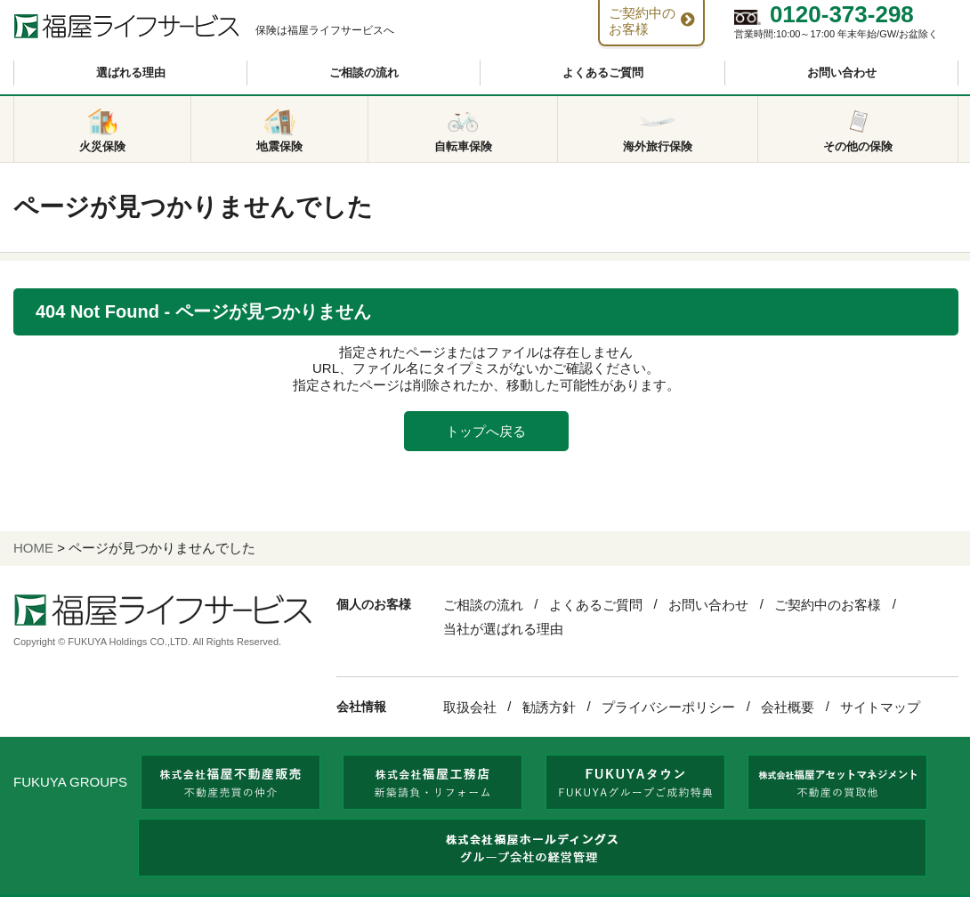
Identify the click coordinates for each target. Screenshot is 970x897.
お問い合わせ (842, 72)
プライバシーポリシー (668, 707)
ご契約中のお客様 (827, 604)
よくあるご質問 (602, 72)
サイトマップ (880, 707)
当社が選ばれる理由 (503, 628)
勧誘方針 (549, 707)
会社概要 (787, 707)
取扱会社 (470, 707)
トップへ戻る (486, 431)
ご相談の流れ (364, 72)
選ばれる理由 (131, 72)
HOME (33, 547)
